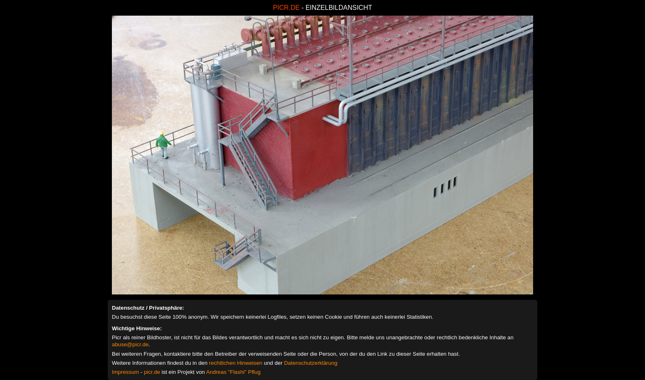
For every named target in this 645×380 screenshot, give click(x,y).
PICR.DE (286, 7)
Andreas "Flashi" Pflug (233, 372)
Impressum (125, 372)
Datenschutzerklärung (310, 363)
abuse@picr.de (130, 344)
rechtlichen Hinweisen (235, 363)
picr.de (152, 372)
